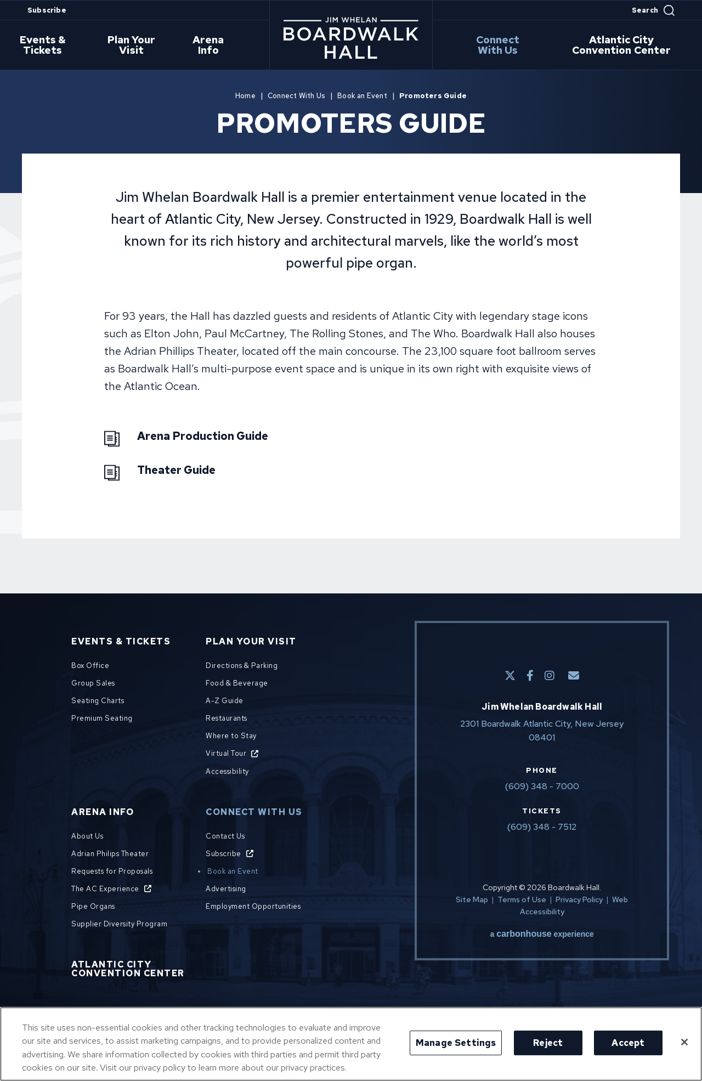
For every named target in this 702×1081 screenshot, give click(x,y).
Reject (548, 1043)
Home (245, 95)
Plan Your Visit (138, 45)
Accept (628, 1043)
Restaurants (226, 718)
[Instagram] (549, 675)
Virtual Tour (226, 753)
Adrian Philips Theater (110, 853)
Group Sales (93, 683)
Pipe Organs (93, 906)
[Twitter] (510, 675)
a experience (542, 934)
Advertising (226, 888)
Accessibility (227, 771)
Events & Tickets (47, 45)
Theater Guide (176, 470)
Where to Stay (231, 735)
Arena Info (213, 45)
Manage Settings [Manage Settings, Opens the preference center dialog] (456, 1043)
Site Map (472, 899)
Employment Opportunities (253, 906)
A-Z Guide (225, 700)
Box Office (90, 665)
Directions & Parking (242, 665)
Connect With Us (500, 45)
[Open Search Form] (653, 10)
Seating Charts (97, 700)
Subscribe (46, 10)
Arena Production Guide (202, 436)
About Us (87, 836)
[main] (351, 318)
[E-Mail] (573, 675)
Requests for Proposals (111, 871)
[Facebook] (530, 675)
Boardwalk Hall (351, 38)
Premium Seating (102, 718)
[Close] (684, 1042)
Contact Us (225, 836)
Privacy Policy (579, 899)
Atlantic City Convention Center (624, 45)
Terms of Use (521, 899)
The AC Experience (105, 888)
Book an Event (362, 95)
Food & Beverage (237, 683)
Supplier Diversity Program (119, 924)
